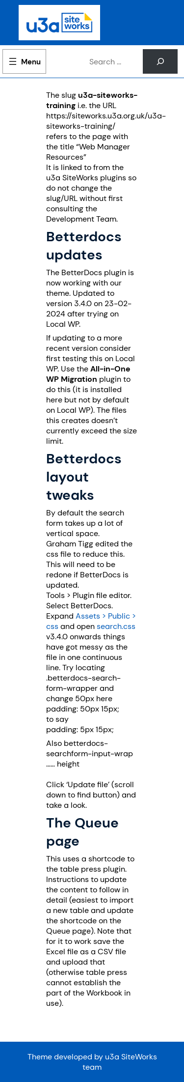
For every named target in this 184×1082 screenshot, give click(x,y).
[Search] (160, 61)
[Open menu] (24, 61)
